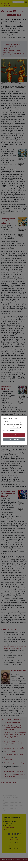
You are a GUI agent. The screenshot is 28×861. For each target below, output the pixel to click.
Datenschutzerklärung (15, 427)
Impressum (11, 443)
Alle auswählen (14, 435)
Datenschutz (16, 443)
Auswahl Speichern (14, 439)
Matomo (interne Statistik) (10, 430)
